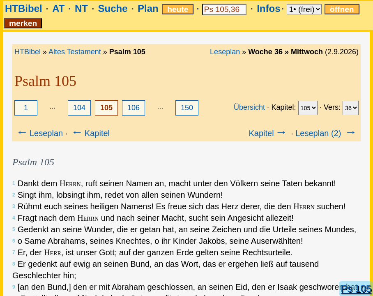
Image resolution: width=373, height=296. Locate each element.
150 (187, 108)
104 (79, 108)
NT (81, 8)
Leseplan (225, 52)
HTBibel (23, 8)
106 (133, 108)
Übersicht (249, 107)
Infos (268, 8)
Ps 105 (356, 288)
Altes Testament (74, 52)
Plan (148, 8)
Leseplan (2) (326, 133)
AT (58, 8)
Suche (112, 8)
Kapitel (90, 133)
